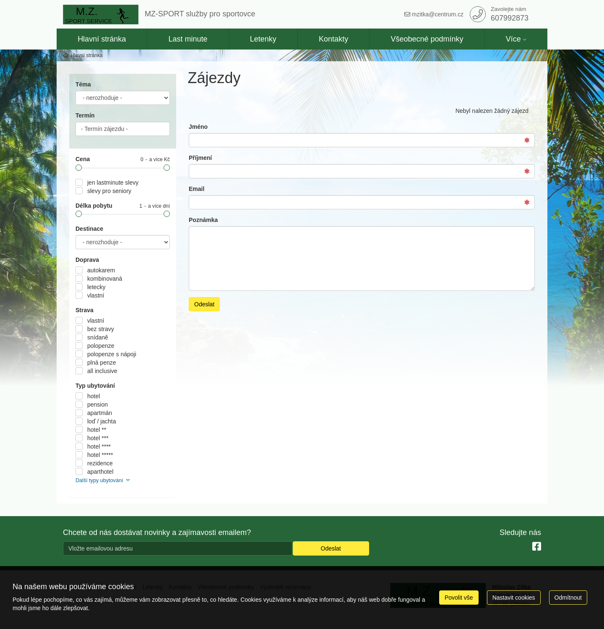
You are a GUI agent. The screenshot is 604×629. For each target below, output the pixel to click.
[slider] (79, 167)
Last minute (187, 39)
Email (196, 188)
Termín (85, 115)
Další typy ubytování (103, 480)
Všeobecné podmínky (427, 39)
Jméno (198, 126)
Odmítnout (568, 597)
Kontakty (333, 39)
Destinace (89, 228)
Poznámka (203, 220)
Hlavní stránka (102, 39)
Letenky (263, 39)
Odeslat (204, 304)
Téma (83, 84)
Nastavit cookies (513, 597)
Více (513, 39)
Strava (85, 310)
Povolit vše (459, 597)
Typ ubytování (95, 385)
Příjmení (200, 157)
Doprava (87, 259)
